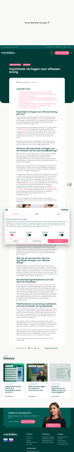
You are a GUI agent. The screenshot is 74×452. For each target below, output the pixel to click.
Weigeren (15, 241)
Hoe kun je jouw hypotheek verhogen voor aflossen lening (37, 98)
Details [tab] (37, 214)
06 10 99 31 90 (50, 47)
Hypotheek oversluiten (48, 438)
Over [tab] (58, 214)
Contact (29, 437)
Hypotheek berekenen (48, 437)
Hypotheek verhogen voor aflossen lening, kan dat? (35, 92)
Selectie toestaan (37, 241)
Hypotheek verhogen (48, 442)
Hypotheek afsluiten (47, 440)
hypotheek (22, 155)
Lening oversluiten (62, 442)
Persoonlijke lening (62, 444)
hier (48, 338)
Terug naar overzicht (51, 348)
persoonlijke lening (22, 131)
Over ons (29, 438)
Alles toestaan (58, 241)
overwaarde (41, 118)
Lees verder (9, 396)
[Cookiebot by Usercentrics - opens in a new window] (62, 210)
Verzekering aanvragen (33, 451)
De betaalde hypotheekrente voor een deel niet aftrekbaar (37, 103)
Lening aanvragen (62, 437)
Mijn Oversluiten (67, 47)
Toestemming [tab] (15, 214)
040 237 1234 (58, 47)
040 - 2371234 (15, 421)
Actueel (29, 440)
